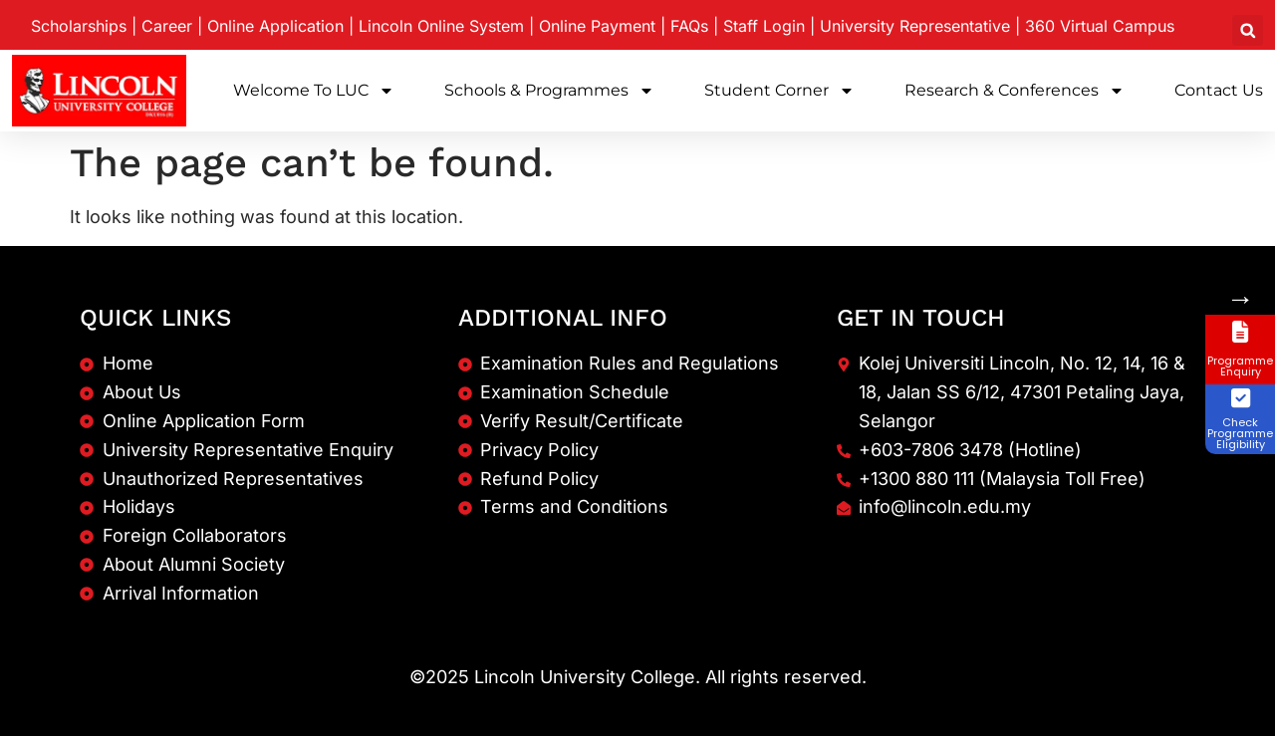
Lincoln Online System (441, 26)
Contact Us (1218, 90)
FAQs (689, 26)
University (915, 26)
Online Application (275, 26)
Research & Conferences (1014, 91)
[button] (1247, 30)
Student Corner (779, 91)
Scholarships (79, 26)
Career (166, 26)
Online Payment (597, 26)
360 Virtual (1099, 26)
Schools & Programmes (549, 91)
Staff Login (764, 26)
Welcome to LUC (313, 91)
